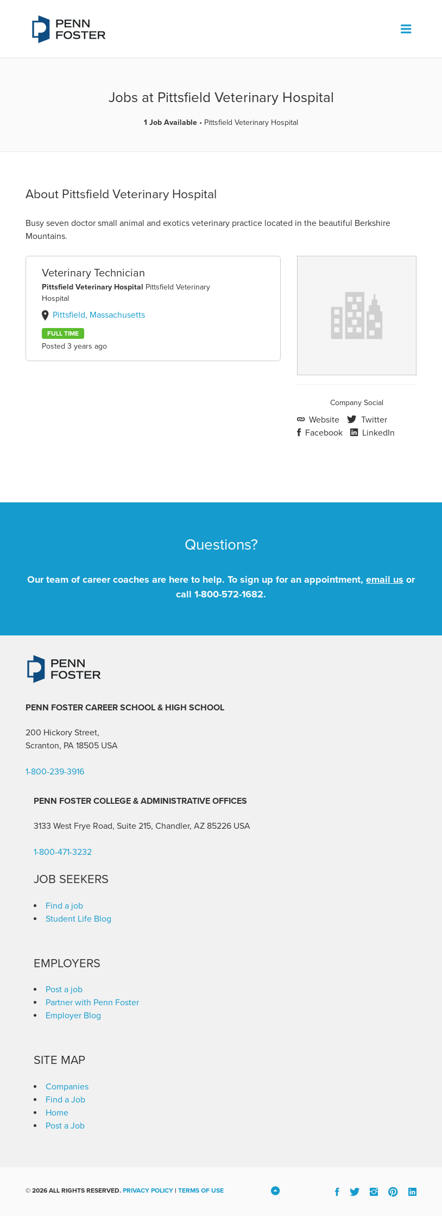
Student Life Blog (78, 918)
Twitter (373, 419)
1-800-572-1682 (228, 594)
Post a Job (65, 1125)
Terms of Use (201, 1190)
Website (323, 419)
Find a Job (65, 1099)
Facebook (323, 432)
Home (57, 1112)
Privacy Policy (148, 1190)
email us (384, 579)
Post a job (64, 989)
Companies (67, 1086)
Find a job (64, 905)
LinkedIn (377, 432)
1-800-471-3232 (63, 852)
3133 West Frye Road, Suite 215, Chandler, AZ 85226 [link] (132, 826)
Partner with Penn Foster (92, 1002)
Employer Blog (73, 1015)
